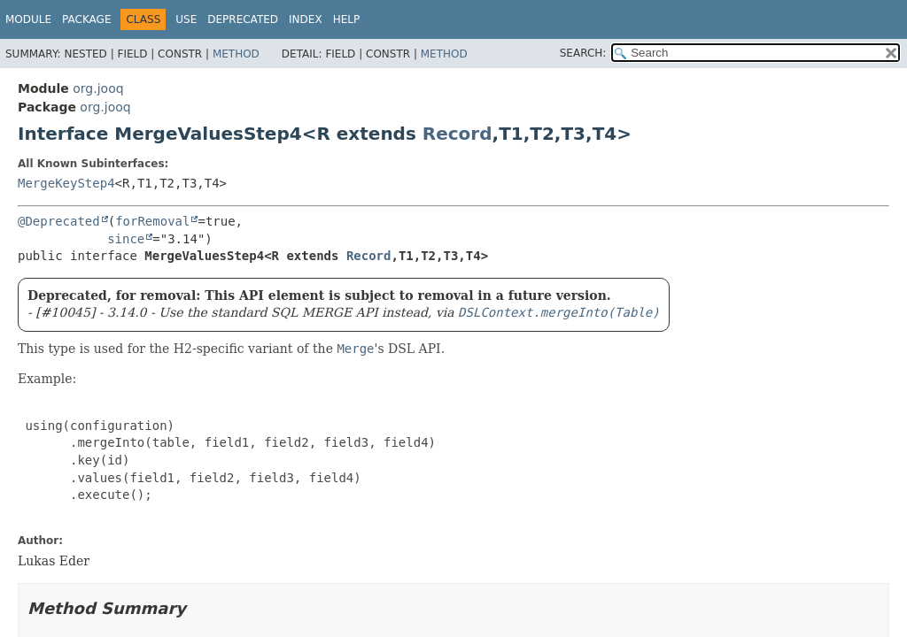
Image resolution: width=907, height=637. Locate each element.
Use (186, 19)
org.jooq (98, 88)
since (125, 239)
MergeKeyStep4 (66, 183)
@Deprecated (59, 221)
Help (346, 19)
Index (305, 19)
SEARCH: (583, 53)
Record (457, 133)
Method (236, 54)
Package (86, 19)
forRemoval (152, 221)
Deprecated (242, 19)
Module (28, 19)
